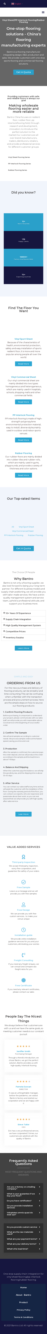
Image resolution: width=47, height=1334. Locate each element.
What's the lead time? (17, 1249)
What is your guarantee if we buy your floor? (21, 1195)
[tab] (23, 613)
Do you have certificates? (19, 1201)
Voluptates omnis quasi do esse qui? (20, 1213)
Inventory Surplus (15, 637)
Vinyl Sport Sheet (26, 527)
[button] (43, 12)
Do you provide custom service (22, 1227)
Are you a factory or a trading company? (21, 1188)
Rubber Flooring (35, 535)
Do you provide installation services (20, 1206)
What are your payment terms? (22, 1239)
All (13, 527)
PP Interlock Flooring (13, 535)
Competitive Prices (16, 631)
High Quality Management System (23, 625)
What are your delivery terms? (21, 1244)
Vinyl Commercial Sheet (23, 531)
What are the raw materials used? (20, 1233)
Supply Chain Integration (18, 619)
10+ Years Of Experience (18, 613)
